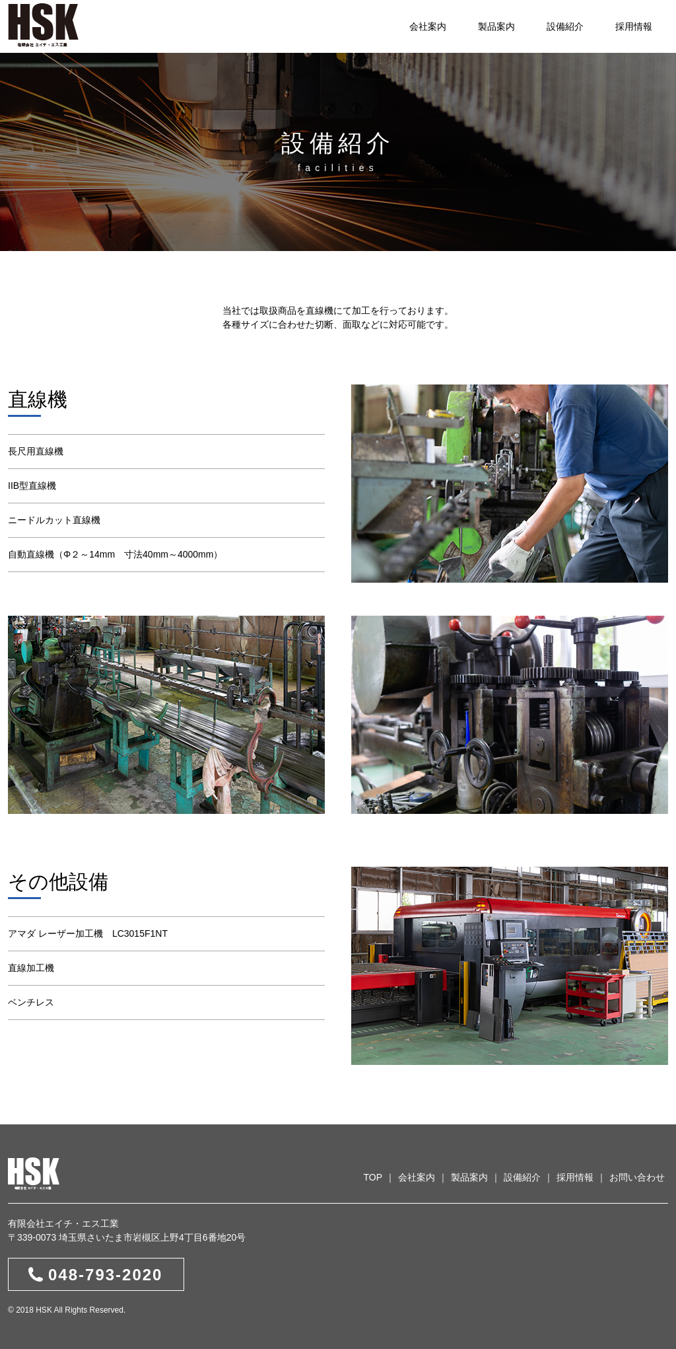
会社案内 (427, 26)
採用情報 (633, 26)
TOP (372, 1177)
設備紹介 (565, 26)
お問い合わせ (637, 1177)
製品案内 (496, 26)
